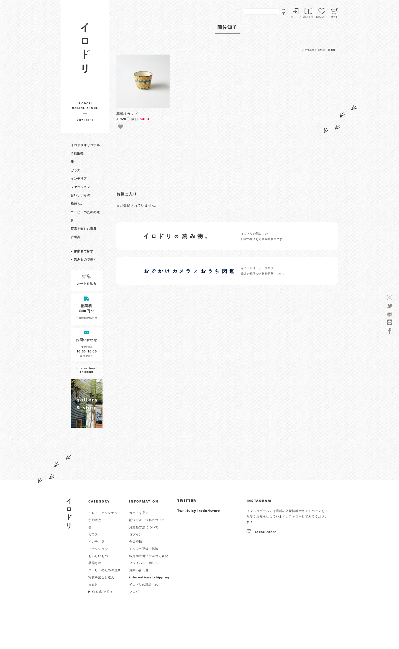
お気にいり (322, 17)
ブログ (134, 592)
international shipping (149, 577)
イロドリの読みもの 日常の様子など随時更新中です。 (263, 237)
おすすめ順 (308, 50)
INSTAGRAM (259, 501)
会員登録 (135, 541)
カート (334, 17)
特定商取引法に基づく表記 (148, 556)
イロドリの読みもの (143, 584)
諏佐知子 (227, 27)
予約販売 (77, 153)
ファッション (80, 187)
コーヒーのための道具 (104, 570)
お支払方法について (143, 527)
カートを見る (139, 513)
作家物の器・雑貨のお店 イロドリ (85, 51)
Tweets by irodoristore (198, 511)
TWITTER (186, 501)
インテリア (79, 178)
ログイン (296, 17)
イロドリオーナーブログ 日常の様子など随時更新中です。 (263, 271)
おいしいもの (80, 195)
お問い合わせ (139, 570)
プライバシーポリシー (145, 563)
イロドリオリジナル (85, 145)
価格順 (321, 50)
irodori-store (265, 532)
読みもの (308, 17)
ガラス (75, 170)
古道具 (75, 237)
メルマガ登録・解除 (143, 549)
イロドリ (69, 513)
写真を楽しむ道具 (84, 229)
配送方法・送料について (147, 520)
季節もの (77, 204)
